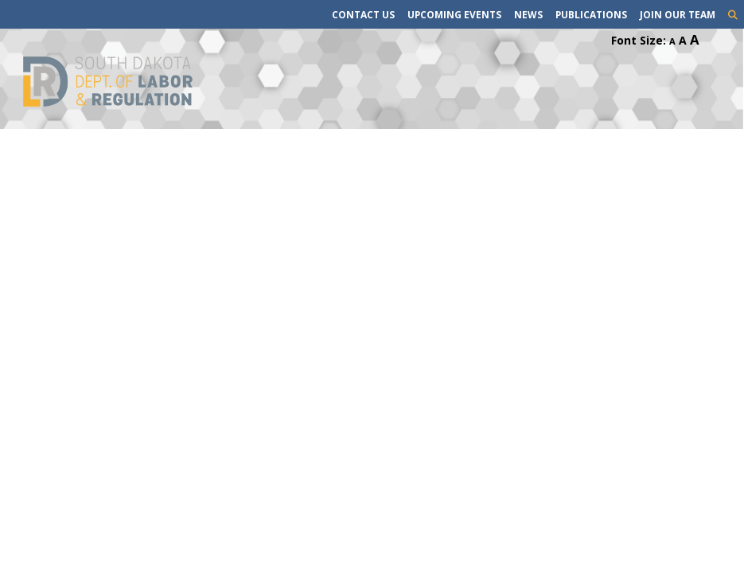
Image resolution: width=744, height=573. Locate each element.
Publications (591, 14)
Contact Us (363, 14)
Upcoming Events (454, 14)
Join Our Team (677, 14)
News (528, 14)
